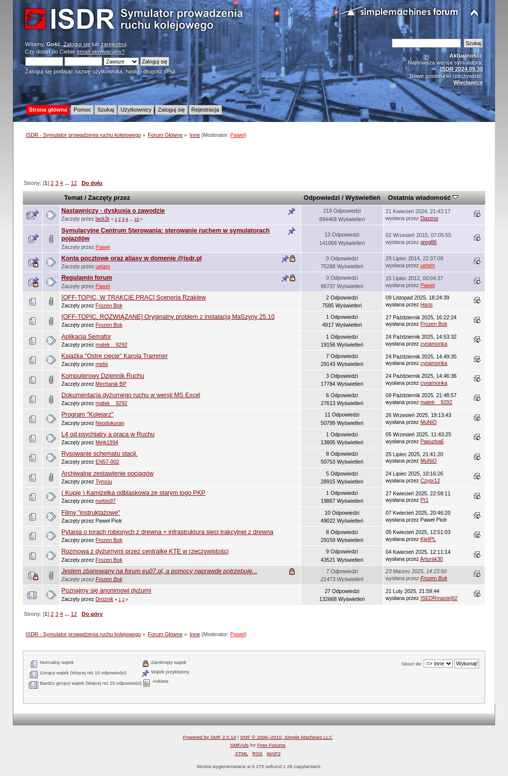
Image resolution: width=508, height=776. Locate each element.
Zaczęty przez (109, 197)
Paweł (237, 135)
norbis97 (106, 501)
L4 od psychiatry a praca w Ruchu (108, 434)
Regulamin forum (87, 277)
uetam (103, 266)
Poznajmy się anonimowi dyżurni (106, 590)
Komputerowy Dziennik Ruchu (103, 375)
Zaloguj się (77, 44)
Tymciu (103, 481)
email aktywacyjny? (101, 52)
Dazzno (429, 218)
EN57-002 (108, 462)
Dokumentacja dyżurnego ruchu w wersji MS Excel (131, 395)
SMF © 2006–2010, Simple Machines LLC (286, 737)
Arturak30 (431, 559)
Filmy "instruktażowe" (91, 512)
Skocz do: (411, 663)
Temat (73, 197)
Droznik (105, 599)
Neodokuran (110, 423)
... (67, 183)
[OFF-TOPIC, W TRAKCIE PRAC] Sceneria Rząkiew (134, 297)
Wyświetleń (363, 197)
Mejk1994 (107, 442)
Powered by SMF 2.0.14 (209, 737)
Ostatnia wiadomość (423, 197)
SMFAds (239, 745)
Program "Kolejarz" (88, 414)
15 (136, 219)
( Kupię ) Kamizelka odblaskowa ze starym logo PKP (133, 492)
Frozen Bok (109, 305)
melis (102, 364)
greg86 (428, 242)
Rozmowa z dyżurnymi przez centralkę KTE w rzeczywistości (145, 551)
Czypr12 (430, 480)
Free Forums (271, 745)
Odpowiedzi (322, 197)
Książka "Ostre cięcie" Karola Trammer (115, 356)
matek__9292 (111, 345)
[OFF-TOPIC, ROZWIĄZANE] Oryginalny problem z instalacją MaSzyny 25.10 (168, 316)
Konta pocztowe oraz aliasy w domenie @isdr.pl (132, 258)
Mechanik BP (111, 384)
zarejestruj (114, 44)
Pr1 (424, 500)
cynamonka (433, 344)
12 (74, 183)
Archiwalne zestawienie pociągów (108, 473)
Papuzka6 (432, 441)
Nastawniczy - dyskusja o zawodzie (113, 210)
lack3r (103, 219)
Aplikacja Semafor (87, 336)
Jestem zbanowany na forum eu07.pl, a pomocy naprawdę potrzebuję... (159, 571)
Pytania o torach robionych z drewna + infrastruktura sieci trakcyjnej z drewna (167, 532)
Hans (426, 304)
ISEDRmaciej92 (438, 598)
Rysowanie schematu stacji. (100, 453)
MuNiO (428, 422)
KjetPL (428, 539)
